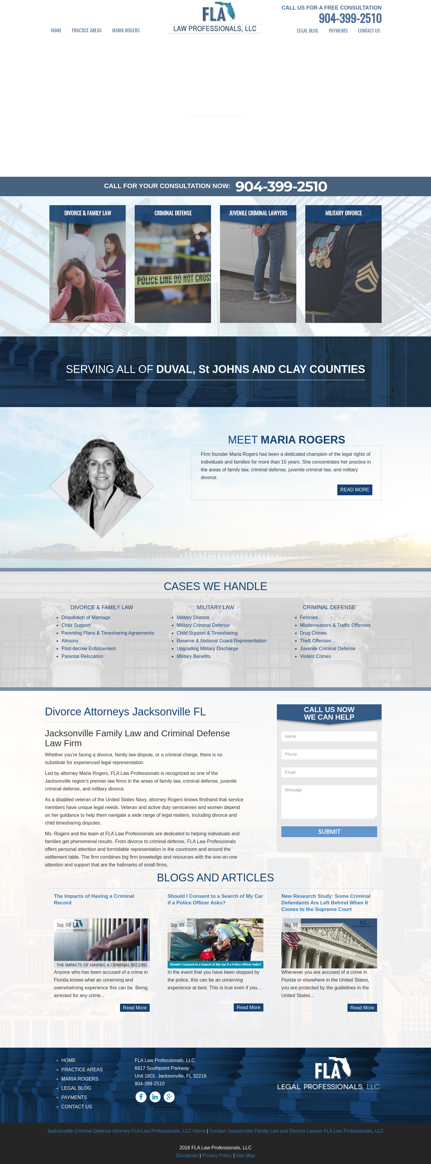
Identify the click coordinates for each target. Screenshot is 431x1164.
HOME (56, 30)
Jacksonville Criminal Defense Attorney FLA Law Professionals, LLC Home (126, 1130)
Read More (135, 1007)
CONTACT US (369, 31)
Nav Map (245, 1155)
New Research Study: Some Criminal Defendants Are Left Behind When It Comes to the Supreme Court (326, 902)
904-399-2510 (350, 19)
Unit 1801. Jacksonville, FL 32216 (171, 1075)
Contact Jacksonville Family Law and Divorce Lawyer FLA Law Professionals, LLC (297, 1130)
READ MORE (354, 489)
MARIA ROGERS (126, 30)
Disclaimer (187, 1155)
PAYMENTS (338, 31)
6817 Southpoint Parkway (162, 1068)
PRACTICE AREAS (87, 30)
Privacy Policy (217, 1155)
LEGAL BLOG (307, 31)
